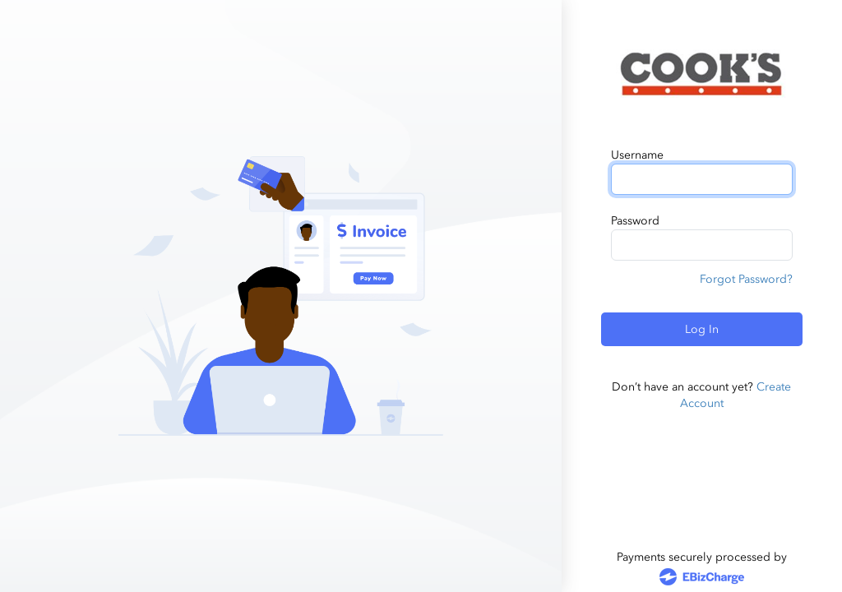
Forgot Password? (746, 279)
